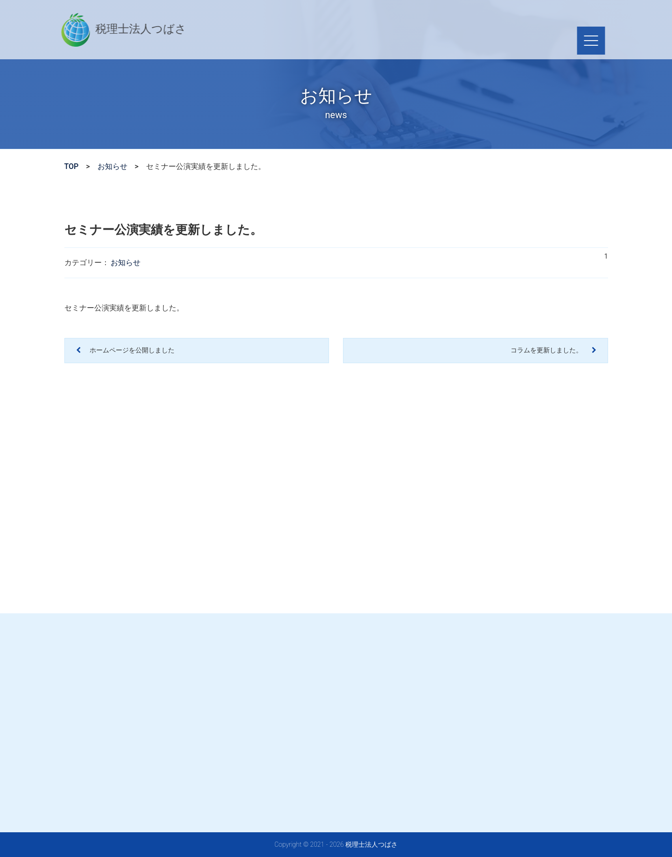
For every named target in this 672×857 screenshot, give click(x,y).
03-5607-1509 (348, 16)
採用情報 (455, 40)
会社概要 (351, 40)
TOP (71, 166)
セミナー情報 (403, 40)
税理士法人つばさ (112, 30)
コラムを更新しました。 (547, 350)
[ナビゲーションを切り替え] (579, 41)
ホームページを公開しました (131, 350)
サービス (306, 40)
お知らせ (112, 166)
